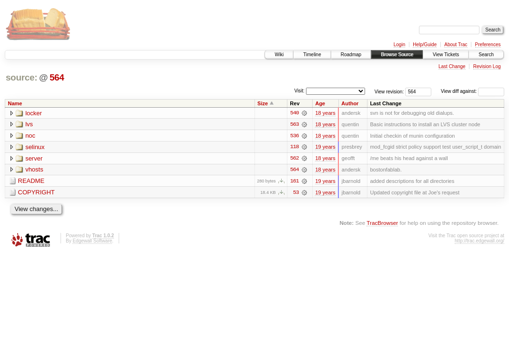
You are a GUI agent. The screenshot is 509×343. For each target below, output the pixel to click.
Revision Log (487, 66)
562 (294, 158)
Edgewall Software (92, 241)
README (31, 181)
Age (320, 103)
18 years (325, 113)
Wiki (279, 54)
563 (294, 124)
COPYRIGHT (36, 193)
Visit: (299, 90)
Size (262, 103)
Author (349, 103)
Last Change (452, 66)
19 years (325, 147)
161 (294, 181)
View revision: (389, 91)
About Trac (455, 44)
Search (486, 54)
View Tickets (446, 54)
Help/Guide (425, 44)
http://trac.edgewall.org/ (479, 241)
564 (57, 77)
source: (21, 77)
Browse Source (397, 54)
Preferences (488, 44)
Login (399, 44)
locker (33, 113)
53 (296, 193)
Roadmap (351, 54)
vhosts (34, 170)
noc (30, 136)
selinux (34, 147)
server (33, 158)
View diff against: (472, 91)
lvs (29, 124)
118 (294, 147)
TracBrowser (382, 224)
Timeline (312, 54)
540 (294, 113)
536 (294, 136)
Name (15, 103)
